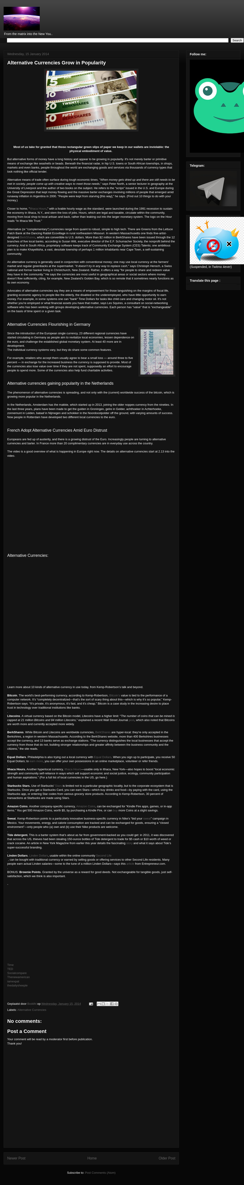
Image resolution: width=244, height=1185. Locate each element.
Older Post (167, 1158)
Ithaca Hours (38, 208)
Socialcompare (17, 973)
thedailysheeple (17, 985)
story (129, 843)
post (131, 720)
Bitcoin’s (114, 695)
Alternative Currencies (31, 1010)
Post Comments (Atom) (100, 1172)
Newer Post (16, 1158)
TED (10, 969)
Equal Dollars (102, 757)
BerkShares (27, 237)
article (130, 863)
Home (92, 1158)
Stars (58, 785)
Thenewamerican (18, 977)
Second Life (104, 855)
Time (10, 965)
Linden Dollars (38, 855)
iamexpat (13, 981)
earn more (36, 761)
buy (115, 810)
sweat (147, 818)
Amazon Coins (85, 806)
